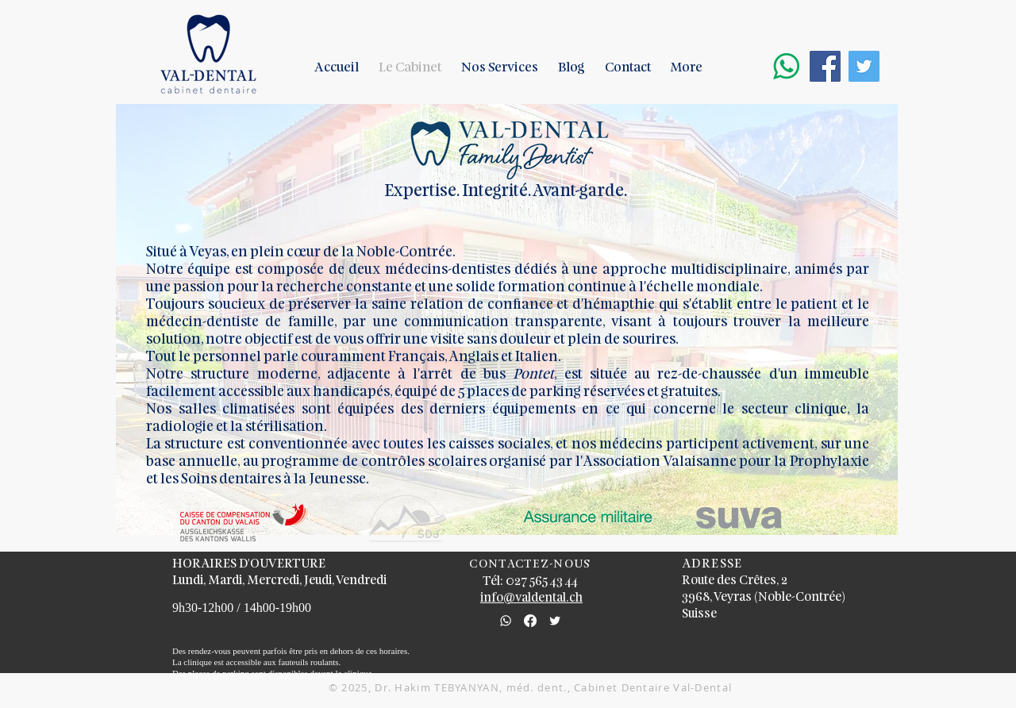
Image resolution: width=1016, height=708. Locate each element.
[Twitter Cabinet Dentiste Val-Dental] (864, 66)
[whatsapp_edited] (505, 620)
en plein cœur (276, 252)
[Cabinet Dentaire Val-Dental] (554, 620)
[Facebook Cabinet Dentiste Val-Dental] (825, 66)
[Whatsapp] (786, 66)
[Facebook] (530, 620)
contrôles (394, 462)
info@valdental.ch (531, 598)
